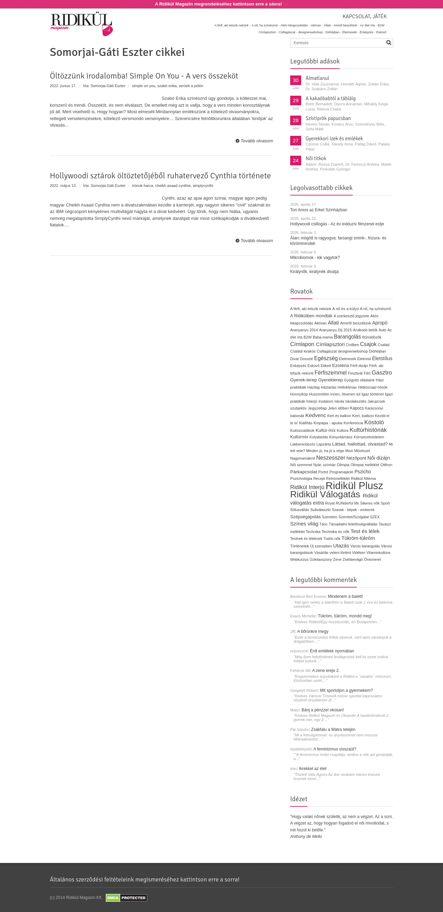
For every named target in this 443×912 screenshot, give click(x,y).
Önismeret (372, 559)
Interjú (311, 401)
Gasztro (382, 372)
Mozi (349, 451)
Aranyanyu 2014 (304, 330)
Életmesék (347, 359)
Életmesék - (350, 32)
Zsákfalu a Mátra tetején (333, 729)
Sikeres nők (370, 503)
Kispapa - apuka (328, 423)
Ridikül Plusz (354, 485)
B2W (307, 337)
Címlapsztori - (268, 32)
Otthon (386, 465)
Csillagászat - (288, 32)
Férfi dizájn (359, 366)
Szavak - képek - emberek (353, 510)
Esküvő (381, 32)
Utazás (341, 545)
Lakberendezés (302, 444)
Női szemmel (301, 465)
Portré (323, 472)
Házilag (313, 387)
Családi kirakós (303, 351)
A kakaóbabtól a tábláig (331, 98)
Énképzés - (367, 32)
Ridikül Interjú (307, 487)
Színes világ (304, 523)
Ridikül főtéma (363, 478)
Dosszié (306, 359)
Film (367, 373)
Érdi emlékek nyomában (332, 651)
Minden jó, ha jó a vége (325, 451)
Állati (333, 322)
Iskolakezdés (355, 401)
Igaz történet (373, 394)
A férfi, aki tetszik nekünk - (233, 25)
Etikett (326, 366)
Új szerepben (321, 546)
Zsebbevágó (353, 559)
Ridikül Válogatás (326, 494)
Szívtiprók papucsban (328, 118)
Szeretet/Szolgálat (354, 517)
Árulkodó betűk (365, 330)
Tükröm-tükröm (358, 538)
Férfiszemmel (331, 373)
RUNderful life (347, 503)
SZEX (374, 517)
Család (383, 345)
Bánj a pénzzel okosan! (323, 710)
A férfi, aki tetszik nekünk (310, 309)
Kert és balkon (339, 416)
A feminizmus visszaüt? (335, 749)
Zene (337, 559)
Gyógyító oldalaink (359, 380)
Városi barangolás (365, 546)
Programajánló (341, 472)
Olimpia (343, 465)
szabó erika (167, 86)
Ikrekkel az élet (313, 768)
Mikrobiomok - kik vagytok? (315, 257)
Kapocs (357, 408)
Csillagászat (327, 351)
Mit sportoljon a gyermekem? (346, 690)
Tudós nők (332, 538)
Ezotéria (340, 365)
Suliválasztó (320, 510)
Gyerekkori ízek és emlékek (334, 138)
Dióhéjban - (333, 32)
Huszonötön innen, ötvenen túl (335, 394)
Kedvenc (315, 415)
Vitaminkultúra (378, 552)
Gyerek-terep (303, 379)
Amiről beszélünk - (346, 25)
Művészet (362, 451)
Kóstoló (374, 422)
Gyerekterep (330, 379)
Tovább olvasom (257, 140)
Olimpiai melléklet (365, 465)
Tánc (323, 524)
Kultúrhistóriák (368, 430)
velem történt (340, 552)
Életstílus (382, 358)
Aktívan (320, 323)
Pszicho (362, 471)
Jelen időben (338, 408)
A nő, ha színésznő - (265, 25)
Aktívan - (317, 25)
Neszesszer (330, 457)
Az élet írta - (368, 25)
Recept (319, 478)
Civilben (352, 345)
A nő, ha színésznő (375, 309)
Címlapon (303, 344)
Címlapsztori (330, 344)
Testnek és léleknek (306, 538)
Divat (294, 359)
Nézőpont (356, 458)
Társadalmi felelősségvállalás (353, 524)
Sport (385, 503)
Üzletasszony (321, 559)
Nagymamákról (302, 458)
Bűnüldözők (372, 337)
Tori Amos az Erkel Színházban (318, 210)
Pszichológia (301, 478)
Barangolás (347, 337)
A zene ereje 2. (326, 670)
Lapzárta (323, 444)
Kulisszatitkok (302, 430)
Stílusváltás (299, 510)
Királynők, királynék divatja (314, 271)
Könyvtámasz (340, 437)
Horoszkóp (299, 394)
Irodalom (325, 401)
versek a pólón (191, 86)
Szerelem (329, 517)
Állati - (328, 25)
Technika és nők (336, 532)
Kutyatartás (318, 437)
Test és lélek (365, 531)
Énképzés (298, 366)
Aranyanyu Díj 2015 (335, 330)
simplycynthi (203, 185)
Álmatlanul (317, 78)
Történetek (299, 546)
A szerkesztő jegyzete (351, 316)
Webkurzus (299, 559)
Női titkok (316, 158)
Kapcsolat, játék (364, 16)
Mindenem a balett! (345, 596)
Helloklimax (347, 387)
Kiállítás (306, 423)
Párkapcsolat (303, 471)
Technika (313, 532)
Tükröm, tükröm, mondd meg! (345, 616)
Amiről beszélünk (355, 323)
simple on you (143, 86)
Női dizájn (378, 458)
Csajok (368, 344)
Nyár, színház (324, 465)
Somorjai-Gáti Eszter (108, 86)
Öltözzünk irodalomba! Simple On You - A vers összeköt (144, 76)
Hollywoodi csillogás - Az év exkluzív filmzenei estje (337, 224)
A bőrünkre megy (313, 631)
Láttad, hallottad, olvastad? (360, 444)
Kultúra (342, 430)
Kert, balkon (363, 415)
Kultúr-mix (326, 430)
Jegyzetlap (317, 408)
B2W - (382, 25)
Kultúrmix (299, 437)
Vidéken (358, 552)
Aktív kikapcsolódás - (295, 25)
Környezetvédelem (369, 437)
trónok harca (142, 185)
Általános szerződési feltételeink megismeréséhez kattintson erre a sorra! (145, 879)
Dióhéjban (377, 351)
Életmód (364, 359)
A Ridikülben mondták (312, 315)
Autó (382, 330)
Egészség (326, 358)
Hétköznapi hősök (372, 387)
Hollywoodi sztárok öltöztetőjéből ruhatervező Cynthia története (160, 175)
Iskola (339, 401)
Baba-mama (323, 337)
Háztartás (329, 387)
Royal (330, 503)
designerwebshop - (311, 32)
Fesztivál (355, 373)
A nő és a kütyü (345, 309)
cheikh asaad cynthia (173, 185)
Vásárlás (321, 552)
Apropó (379, 322)
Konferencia (353, 423)
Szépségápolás (305, 516)
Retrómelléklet (338, 478)
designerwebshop (353, 351)
